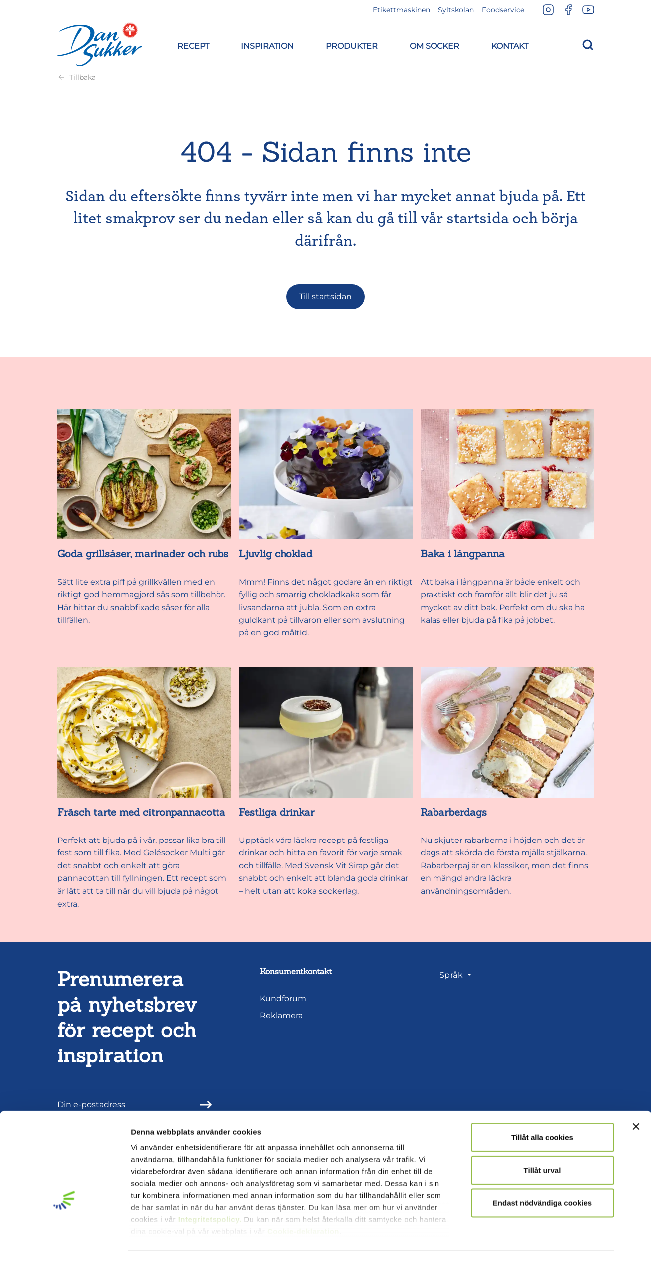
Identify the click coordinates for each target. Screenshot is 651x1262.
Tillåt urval (542, 1142)
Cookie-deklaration (303, 1203)
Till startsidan (325, 296)
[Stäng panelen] (635, 1098)
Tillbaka (76, 77)
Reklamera (281, 1015)
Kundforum (283, 998)
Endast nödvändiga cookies (542, 1175)
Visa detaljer (542, 1242)
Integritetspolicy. (210, 1191)
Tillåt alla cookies (542, 1109)
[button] (193, 44)
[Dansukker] (99, 44)
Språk (452, 975)
